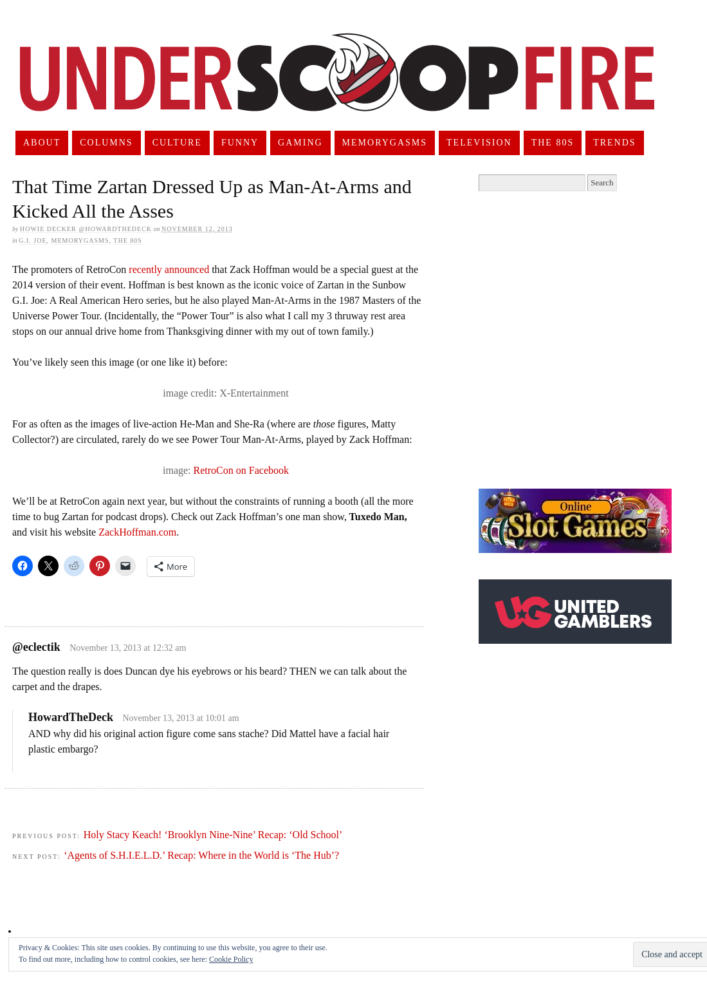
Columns (106, 142)
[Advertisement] (125, 339)
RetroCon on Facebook (241, 470)
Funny (240, 142)
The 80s (552, 142)
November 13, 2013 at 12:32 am (127, 648)
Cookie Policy (231, 959)
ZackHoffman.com (137, 532)
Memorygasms (384, 142)
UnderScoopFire (337, 87)
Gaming (300, 142)
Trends (614, 142)
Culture (177, 142)
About (41, 142)
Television (479, 142)
